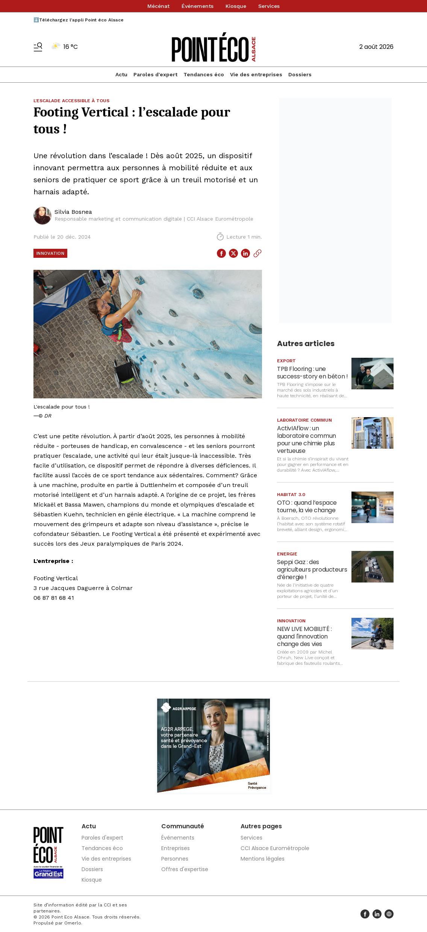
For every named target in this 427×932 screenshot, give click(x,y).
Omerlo (72, 923)
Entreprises (175, 848)
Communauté (182, 826)
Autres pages (261, 826)
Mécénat (158, 6)
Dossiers (300, 74)
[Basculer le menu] (37, 46)
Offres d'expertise (184, 869)
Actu (121, 74)
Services (269, 6)
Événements (198, 6)
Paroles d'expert (155, 74)
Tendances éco (203, 74)
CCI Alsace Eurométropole (275, 848)
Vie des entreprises (256, 74)
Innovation (50, 253)
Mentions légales (263, 858)
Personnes (174, 858)
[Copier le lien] (257, 253)
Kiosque (236, 6)
